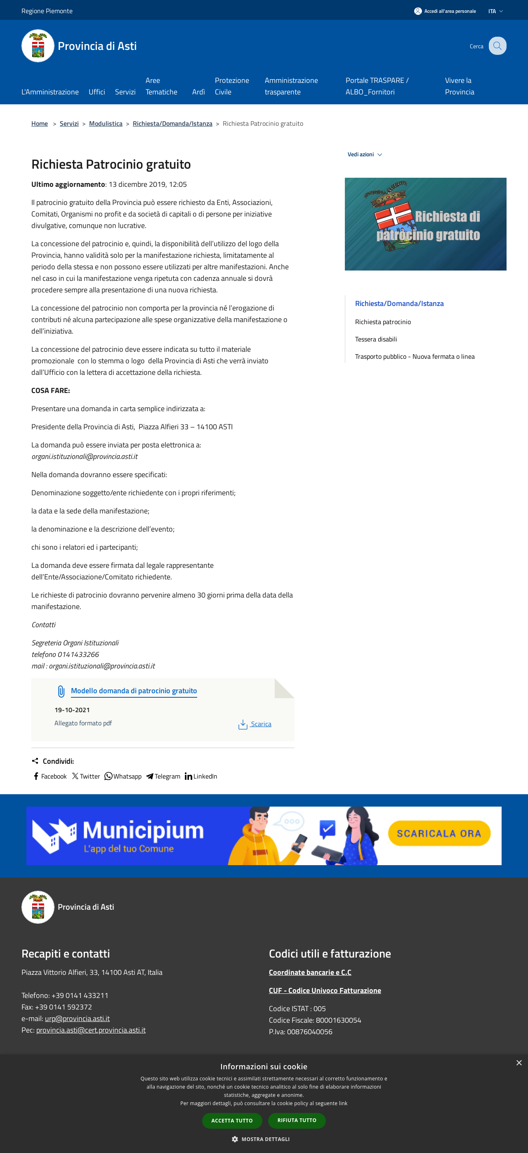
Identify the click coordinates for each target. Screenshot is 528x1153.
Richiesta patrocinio (383, 322)
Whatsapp (122, 776)
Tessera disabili (376, 339)
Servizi (69, 123)
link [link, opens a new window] (343, 1103)
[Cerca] (497, 46)
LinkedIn (200, 776)
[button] (264, 1139)
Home (39, 123)
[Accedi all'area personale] (445, 11)
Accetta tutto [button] (232, 1120)
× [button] (519, 1063)
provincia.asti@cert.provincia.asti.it (91, 1029)
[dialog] (264, 1103)
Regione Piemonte (47, 11)
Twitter (85, 776)
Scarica (253, 724)
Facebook (49, 776)
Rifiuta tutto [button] (297, 1120)
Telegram (162, 776)
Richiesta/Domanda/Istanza (172, 123)
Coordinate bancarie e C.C (310, 972)
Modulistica (106, 123)
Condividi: (52, 761)
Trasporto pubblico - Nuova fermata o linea (415, 356)
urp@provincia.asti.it (77, 1018)
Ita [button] (496, 11)
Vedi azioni (366, 155)
